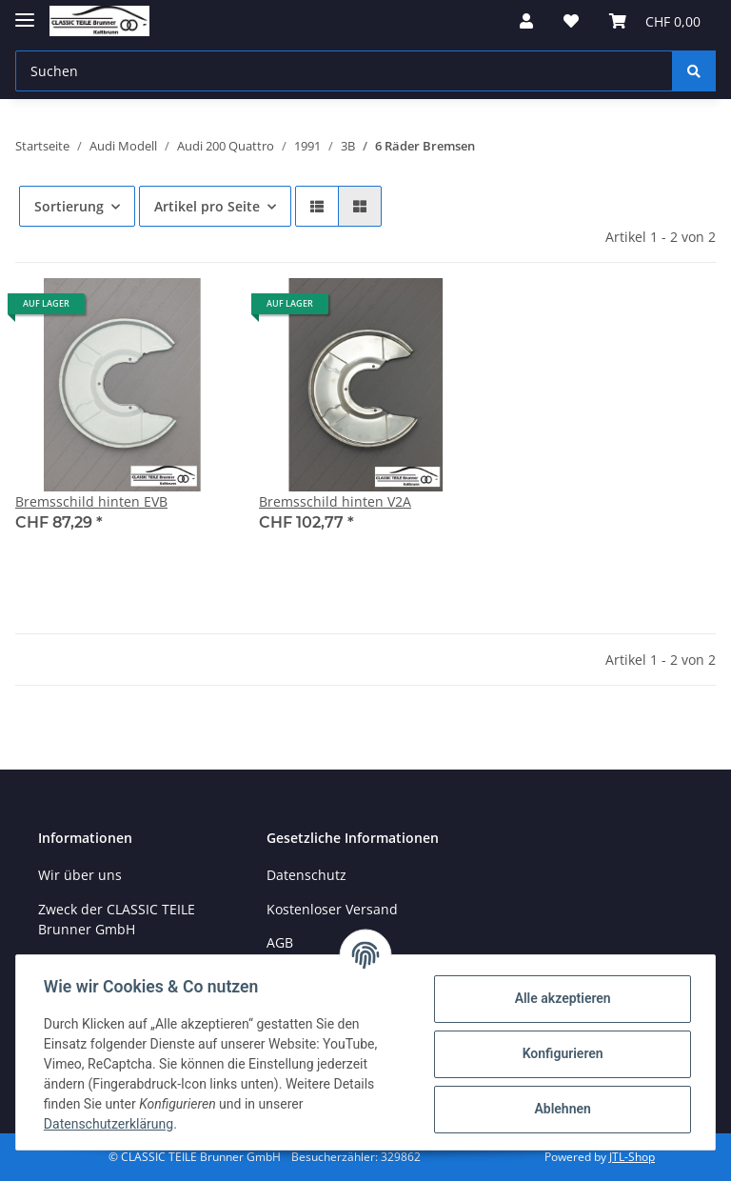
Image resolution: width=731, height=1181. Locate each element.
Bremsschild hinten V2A (335, 501)
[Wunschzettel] (571, 21)
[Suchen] (344, 70)
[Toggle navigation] (24, 12)
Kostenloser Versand (332, 909)
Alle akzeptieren (559, 998)
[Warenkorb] (655, 21)
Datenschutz (306, 875)
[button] (526, 21)
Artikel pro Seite (207, 206)
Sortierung (69, 206)
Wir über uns (80, 875)
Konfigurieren (559, 1053)
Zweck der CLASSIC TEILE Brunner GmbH (116, 919)
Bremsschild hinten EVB (91, 501)
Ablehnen (559, 1108)
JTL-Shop (632, 1157)
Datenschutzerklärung (111, 1123)
